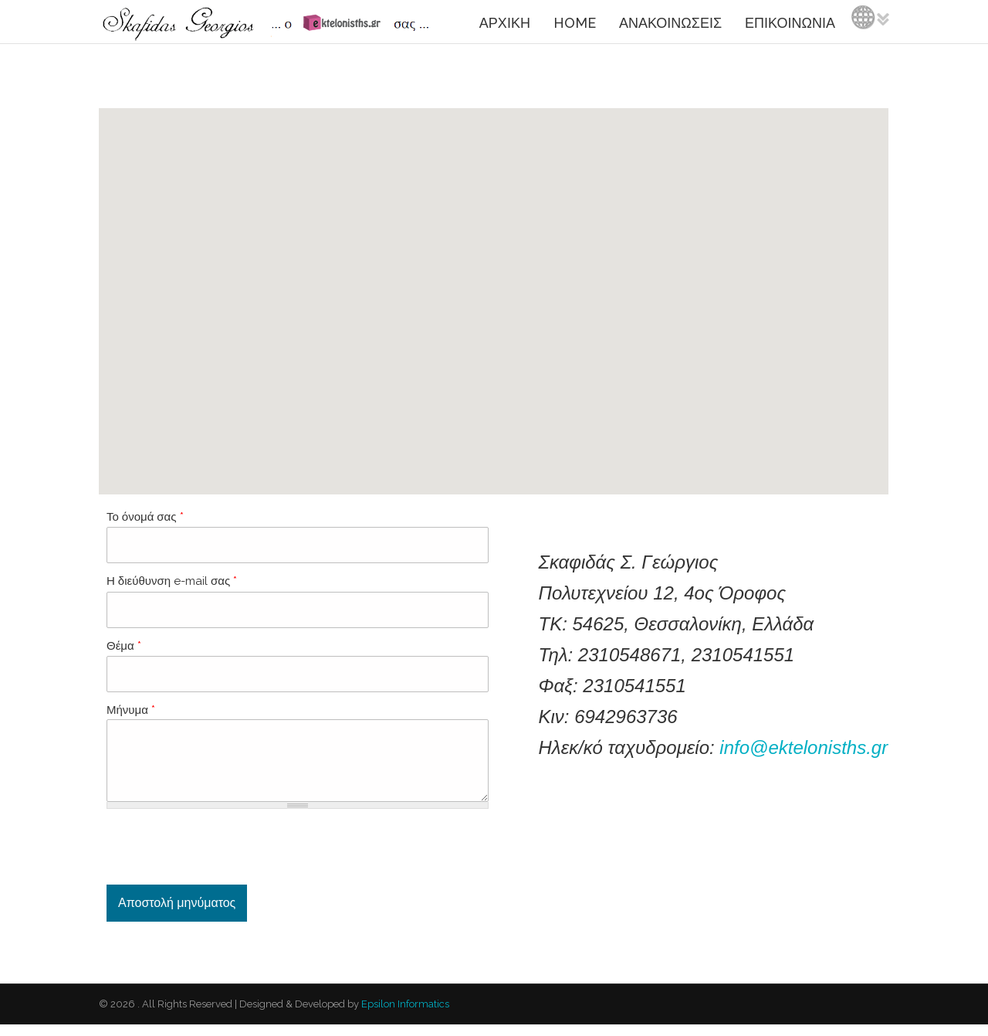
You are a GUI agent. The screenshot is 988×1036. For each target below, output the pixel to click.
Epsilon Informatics (404, 1015)
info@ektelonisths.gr (803, 747)
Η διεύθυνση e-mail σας (172, 581)
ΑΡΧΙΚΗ (504, 23)
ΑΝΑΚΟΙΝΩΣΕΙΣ (670, 23)
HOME (574, 23)
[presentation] (224, 858)
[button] (493, 287)
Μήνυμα (131, 710)
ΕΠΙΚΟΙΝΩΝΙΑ (790, 23)
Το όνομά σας (145, 517)
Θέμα (124, 646)
